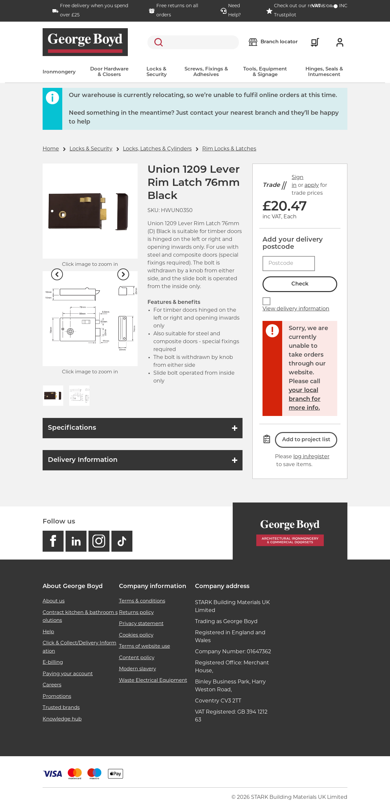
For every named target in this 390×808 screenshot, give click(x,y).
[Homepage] (290, 531)
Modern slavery (137, 669)
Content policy (136, 658)
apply (311, 185)
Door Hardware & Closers (109, 72)
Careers (52, 685)
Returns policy (136, 612)
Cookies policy (136, 635)
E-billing (53, 662)
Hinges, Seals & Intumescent (324, 72)
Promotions (57, 696)
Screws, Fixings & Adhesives (206, 72)
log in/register (311, 457)
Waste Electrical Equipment (153, 680)
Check (299, 284)
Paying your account (68, 674)
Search (157, 42)
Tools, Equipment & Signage (265, 72)
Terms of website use (144, 646)
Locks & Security (156, 72)
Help (48, 632)
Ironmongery (59, 72)
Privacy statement (141, 623)
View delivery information (296, 309)
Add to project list (306, 440)
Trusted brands (61, 707)
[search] (193, 42)
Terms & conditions (142, 601)
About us (54, 601)
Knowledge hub (62, 719)
